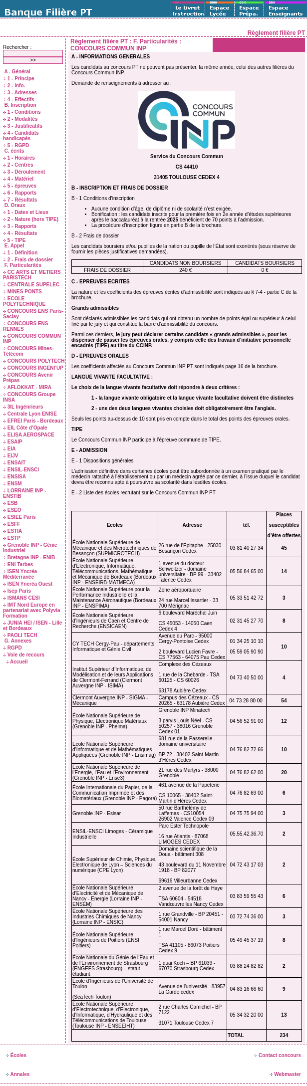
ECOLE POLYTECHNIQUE (24, 301)
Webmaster (285, 1074)
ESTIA (12, 531)
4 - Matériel (18, 179)
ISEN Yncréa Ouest (27, 584)
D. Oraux (14, 205)
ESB (10, 503)
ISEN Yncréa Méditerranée (20, 574)
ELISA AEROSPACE (28, 434)
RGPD (12, 648)
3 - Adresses (20, 92)
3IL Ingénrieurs (23, 407)
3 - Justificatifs (22, 126)
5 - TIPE (14, 240)
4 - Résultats (20, 233)
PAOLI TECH (20, 635)
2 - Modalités (20, 119)
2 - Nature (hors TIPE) (30, 219)
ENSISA (14, 476)
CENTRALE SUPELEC (31, 284)
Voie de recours (23, 654)
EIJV (10, 455)
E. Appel (13, 245)
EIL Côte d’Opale (25, 428)
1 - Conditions (21, 112)
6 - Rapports (19, 193)
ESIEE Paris (19, 517)
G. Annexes (17, 641)
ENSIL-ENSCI (21, 469)
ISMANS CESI (21, 598)
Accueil (17, 661)
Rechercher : (17, 47)
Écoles (16, 1055)
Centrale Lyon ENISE (30, 414)
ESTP (11, 538)
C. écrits (13, 151)
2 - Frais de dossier (28, 259)
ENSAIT (14, 462)
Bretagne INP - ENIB (29, 557)
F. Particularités (22, 265)
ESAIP (12, 441)
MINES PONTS (22, 291)
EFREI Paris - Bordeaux (33, 421)
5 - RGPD (16, 145)
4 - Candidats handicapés (21, 135)
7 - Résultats (20, 200)
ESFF (11, 524)
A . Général (16, 71)
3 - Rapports (19, 226)
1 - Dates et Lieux (25, 212)
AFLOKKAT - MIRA (27, 387)
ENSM (12, 483)
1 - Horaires (19, 158)
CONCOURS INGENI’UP (33, 368)
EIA (9, 448)
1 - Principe (18, 78)
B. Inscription (19, 105)
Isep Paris (17, 591)
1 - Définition (20, 252)
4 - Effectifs (18, 99)
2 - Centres (18, 165)
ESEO (12, 510)
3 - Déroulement (24, 172)
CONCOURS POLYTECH (33, 361)
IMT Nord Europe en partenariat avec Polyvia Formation (31, 610)
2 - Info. (14, 85)
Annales (17, 1074)
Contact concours (277, 1055)
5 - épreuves (19, 186)
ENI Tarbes (18, 564)
